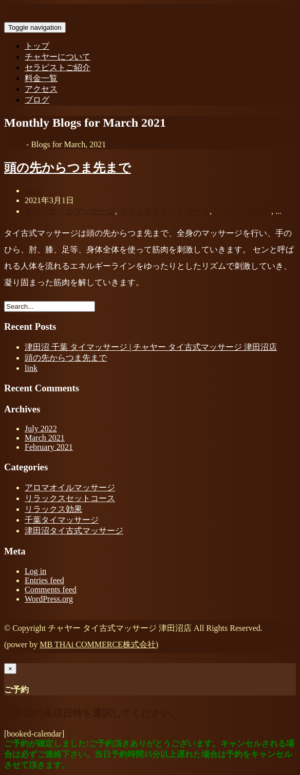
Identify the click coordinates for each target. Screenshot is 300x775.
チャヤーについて (57, 56)
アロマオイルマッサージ (70, 211)
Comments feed (51, 589)
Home (14, 144)
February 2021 (49, 447)
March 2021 (45, 437)
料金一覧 (41, 78)
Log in (35, 571)
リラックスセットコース (164, 211)
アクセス (41, 89)
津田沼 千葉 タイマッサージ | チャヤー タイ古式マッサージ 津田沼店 (151, 347)
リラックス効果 (242, 211)
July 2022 (41, 428)
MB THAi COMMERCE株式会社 (98, 644)
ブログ (37, 99)
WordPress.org (49, 598)
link (31, 368)
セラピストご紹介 (57, 67)
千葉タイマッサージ (62, 519)
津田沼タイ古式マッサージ (74, 530)
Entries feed (44, 580)
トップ (37, 46)
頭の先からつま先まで (67, 167)
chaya (34, 190)
